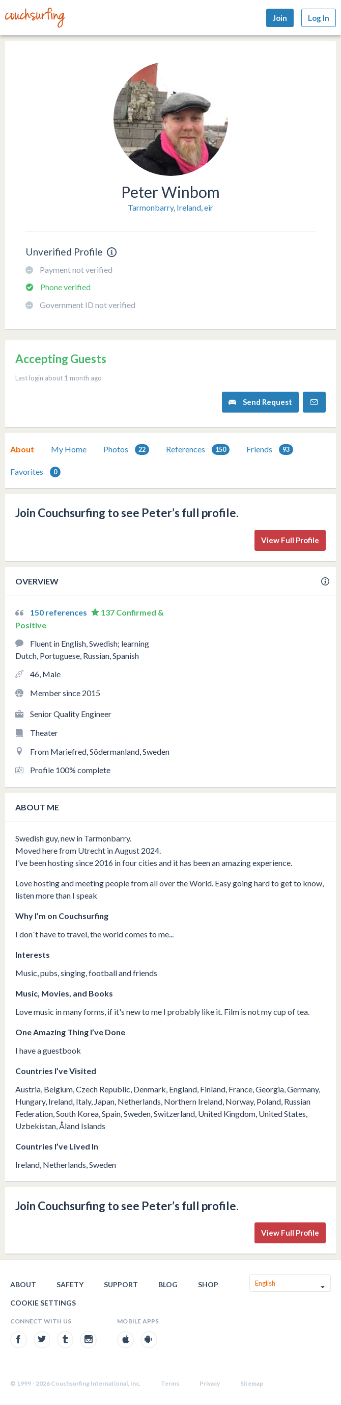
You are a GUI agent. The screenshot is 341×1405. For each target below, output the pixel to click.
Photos (126, 449)
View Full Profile (290, 540)
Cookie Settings (43, 1302)
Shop (208, 1284)
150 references (59, 612)
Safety (69, 1284)
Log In (318, 17)
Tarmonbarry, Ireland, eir (170, 207)
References (198, 449)
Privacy (210, 1383)
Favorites (35, 472)
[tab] (22, 449)
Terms (170, 1383)
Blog (168, 1284)
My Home (69, 449)
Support (121, 1284)
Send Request (260, 402)
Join (280, 17)
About (22, 449)
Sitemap (251, 1383)
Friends (269, 449)
